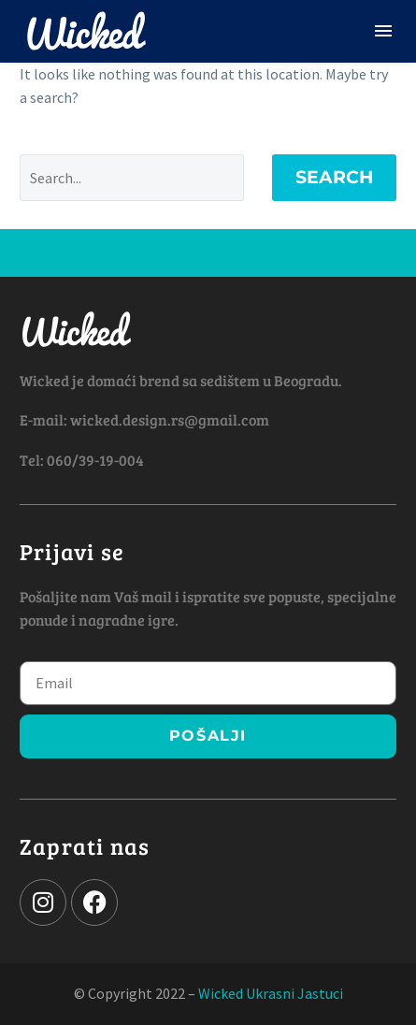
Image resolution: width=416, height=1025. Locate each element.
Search (334, 177)
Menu (383, 30)
